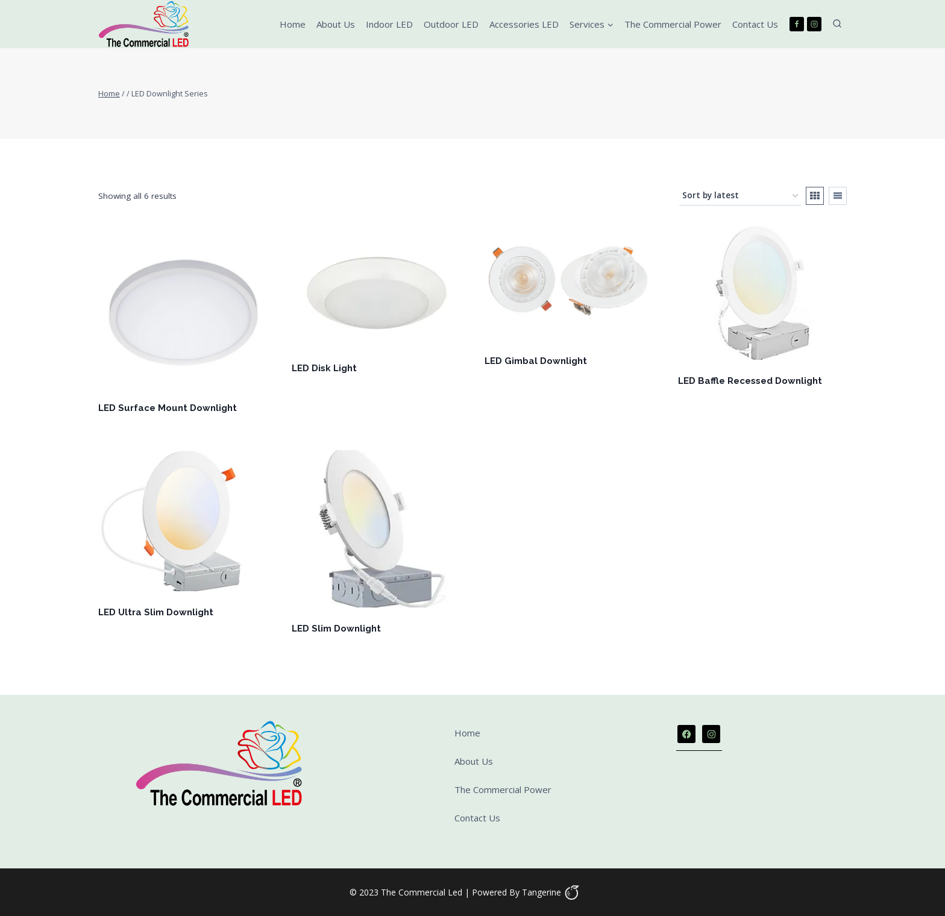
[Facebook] (797, 24)
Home (293, 24)
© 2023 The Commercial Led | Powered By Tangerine (455, 892)
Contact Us (755, 24)
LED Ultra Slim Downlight (155, 612)
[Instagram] (814, 24)
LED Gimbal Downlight (536, 361)
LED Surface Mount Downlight (167, 408)
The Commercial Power (672, 24)
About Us (335, 24)
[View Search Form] (837, 24)
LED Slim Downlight (336, 628)
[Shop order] (740, 196)
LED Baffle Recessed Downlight (750, 380)
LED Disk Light (324, 368)
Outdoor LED (451, 24)
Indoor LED (389, 24)
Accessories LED (524, 24)
